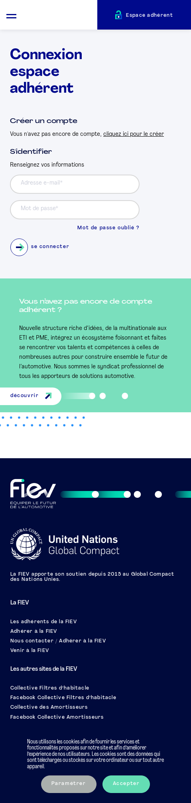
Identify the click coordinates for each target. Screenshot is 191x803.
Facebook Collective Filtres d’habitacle (63, 698)
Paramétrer (68, 783)
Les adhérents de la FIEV (43, 622)
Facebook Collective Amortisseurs (57, 717)
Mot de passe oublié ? (108, 228)
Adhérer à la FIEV (33, 631)
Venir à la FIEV (29, 650)
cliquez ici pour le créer (133, 134)
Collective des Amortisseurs (49, 707)
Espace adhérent (149, 15)
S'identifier (31, 152)
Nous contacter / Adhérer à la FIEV (58, 641)
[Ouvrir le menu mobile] (11, 15)
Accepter (126, 783)
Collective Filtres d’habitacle (49, 688)
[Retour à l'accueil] (60, 16)
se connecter (39, 247)
